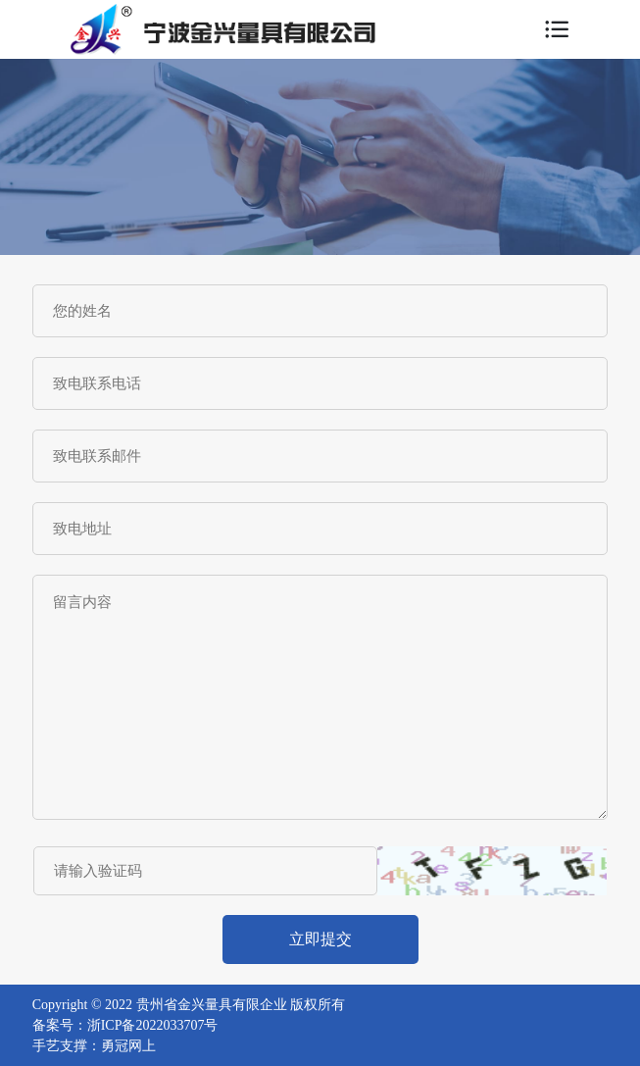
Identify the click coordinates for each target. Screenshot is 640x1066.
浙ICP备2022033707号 (153, 1025)
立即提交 (320, 939)
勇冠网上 (128, 1046)
